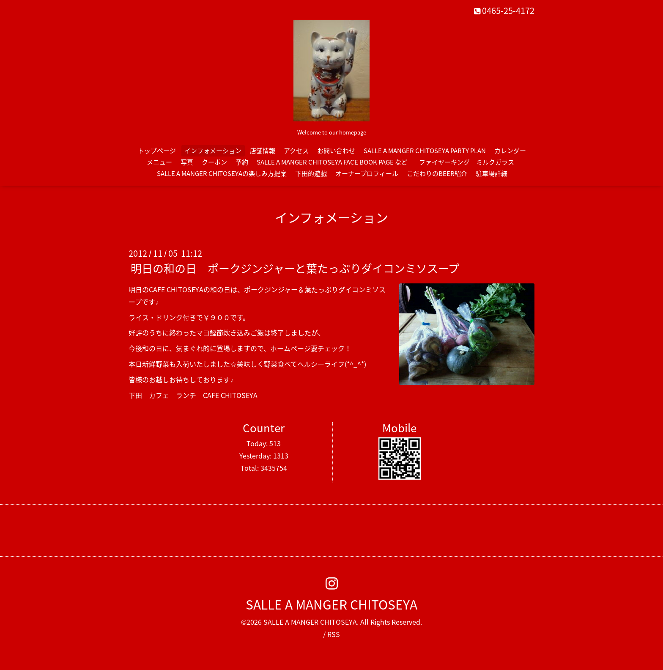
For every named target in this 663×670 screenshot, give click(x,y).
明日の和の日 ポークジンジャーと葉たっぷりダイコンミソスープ (295, 268)
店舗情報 (262, 150)
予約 (242, 162)
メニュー (159, 162)
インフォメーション (212, 150)
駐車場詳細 (491, 173)
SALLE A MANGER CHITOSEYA (331, 604)
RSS (333, 634)
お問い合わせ (336, 150)
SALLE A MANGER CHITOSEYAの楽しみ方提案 (222, 173)
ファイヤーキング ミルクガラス (470, 162)
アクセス (296, 150)
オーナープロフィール (366, 173)
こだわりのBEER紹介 (437, 173)
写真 (187, 162)
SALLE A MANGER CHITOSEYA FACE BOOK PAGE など (332, 162)
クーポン (214, 162)
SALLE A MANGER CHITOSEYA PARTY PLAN (425, 150)
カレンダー (510, 150)
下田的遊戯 (311, 173)
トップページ (157, 150)
